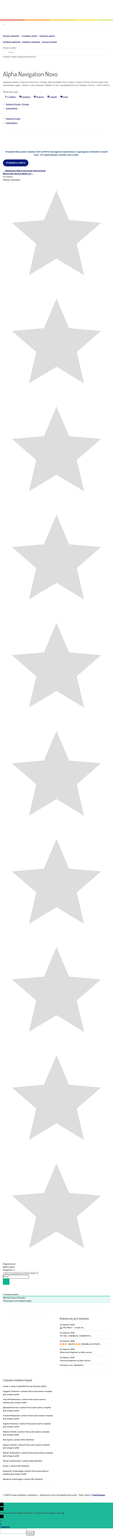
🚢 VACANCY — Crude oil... (72, 1328)
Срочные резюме (49, 42)
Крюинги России (13, 119)
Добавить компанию (31, 42)
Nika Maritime (36, 1461)
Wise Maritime (27, 1440)
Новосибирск (12, 108)
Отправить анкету (30, 36)
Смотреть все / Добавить (72, 1365)
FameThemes (99, 1495)
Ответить (5, 1527)
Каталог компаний (11, 36)
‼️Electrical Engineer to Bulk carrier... (76, 1352)
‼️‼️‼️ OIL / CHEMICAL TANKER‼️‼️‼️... (76, 1336)
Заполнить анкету (47, 36)
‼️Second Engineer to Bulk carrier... (76, 1360)
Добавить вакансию (11, 42)
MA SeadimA (23, 1466)
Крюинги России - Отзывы (17, 104)
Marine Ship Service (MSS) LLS (18, 174)
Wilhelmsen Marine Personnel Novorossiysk (24, 171)
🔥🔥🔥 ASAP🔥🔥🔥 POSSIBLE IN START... (80, 1344)
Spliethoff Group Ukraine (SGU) (32, 1386)
